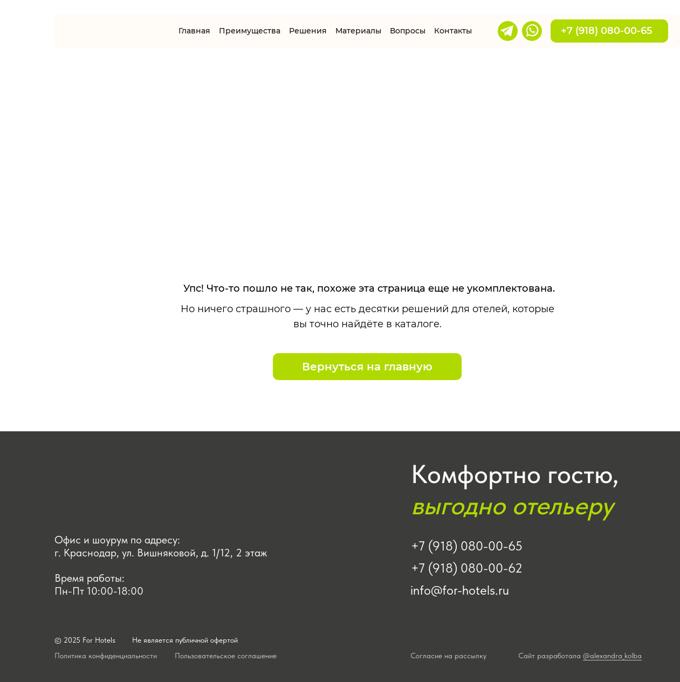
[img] (110, 31)
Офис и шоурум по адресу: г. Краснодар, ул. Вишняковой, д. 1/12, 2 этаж (160, 546)
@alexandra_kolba (612, 655)
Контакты (453, 31)
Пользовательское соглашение (226, 655)
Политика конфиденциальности (105, 655)
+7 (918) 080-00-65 (609, 31)
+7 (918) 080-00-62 (467, 568)
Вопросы (407, 31)
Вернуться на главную (367, 366)
